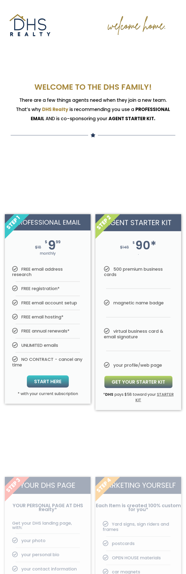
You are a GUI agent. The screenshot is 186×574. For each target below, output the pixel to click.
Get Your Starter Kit (138, 420)
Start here (48, 420)
